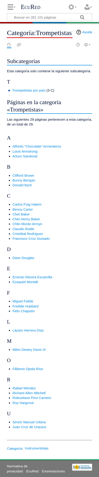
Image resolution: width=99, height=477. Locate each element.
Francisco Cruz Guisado (31, 238)
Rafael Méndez (24, 388)
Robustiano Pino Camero (32, 398)
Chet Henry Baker (26, 219)
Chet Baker (21, 214)
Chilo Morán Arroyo (27, 224)
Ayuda (87, 32)
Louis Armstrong (25, 151)
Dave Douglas (23, 258)
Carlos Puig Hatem (27, 204)
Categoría (14, 448)
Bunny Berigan (24, 180)
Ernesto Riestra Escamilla (32, 277)
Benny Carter (23, 209)
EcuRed (30, 6)
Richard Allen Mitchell (29, 393)
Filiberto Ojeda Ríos (28, 369)
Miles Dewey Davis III (29, 349)
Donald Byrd (22, 185)
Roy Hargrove (23, 403)
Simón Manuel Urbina (29, 422)
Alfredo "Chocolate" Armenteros (37, 146)
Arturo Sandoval (25, 156)
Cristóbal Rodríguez (28, 234)
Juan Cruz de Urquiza (29, 427)
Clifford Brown (23, 175)
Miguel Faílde (23, 301)
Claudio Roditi (23, 229)
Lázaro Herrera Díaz (28, 330)
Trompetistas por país (28, 90)
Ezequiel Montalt (25, 282)
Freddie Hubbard (26, 306)
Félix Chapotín (24, 311)
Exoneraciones (53, 471)
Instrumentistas (36, 448)
